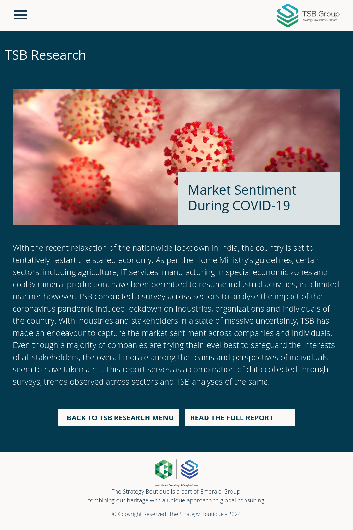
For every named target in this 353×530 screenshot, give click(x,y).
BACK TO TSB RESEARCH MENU (118, 417)
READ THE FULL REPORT (233, 417)
